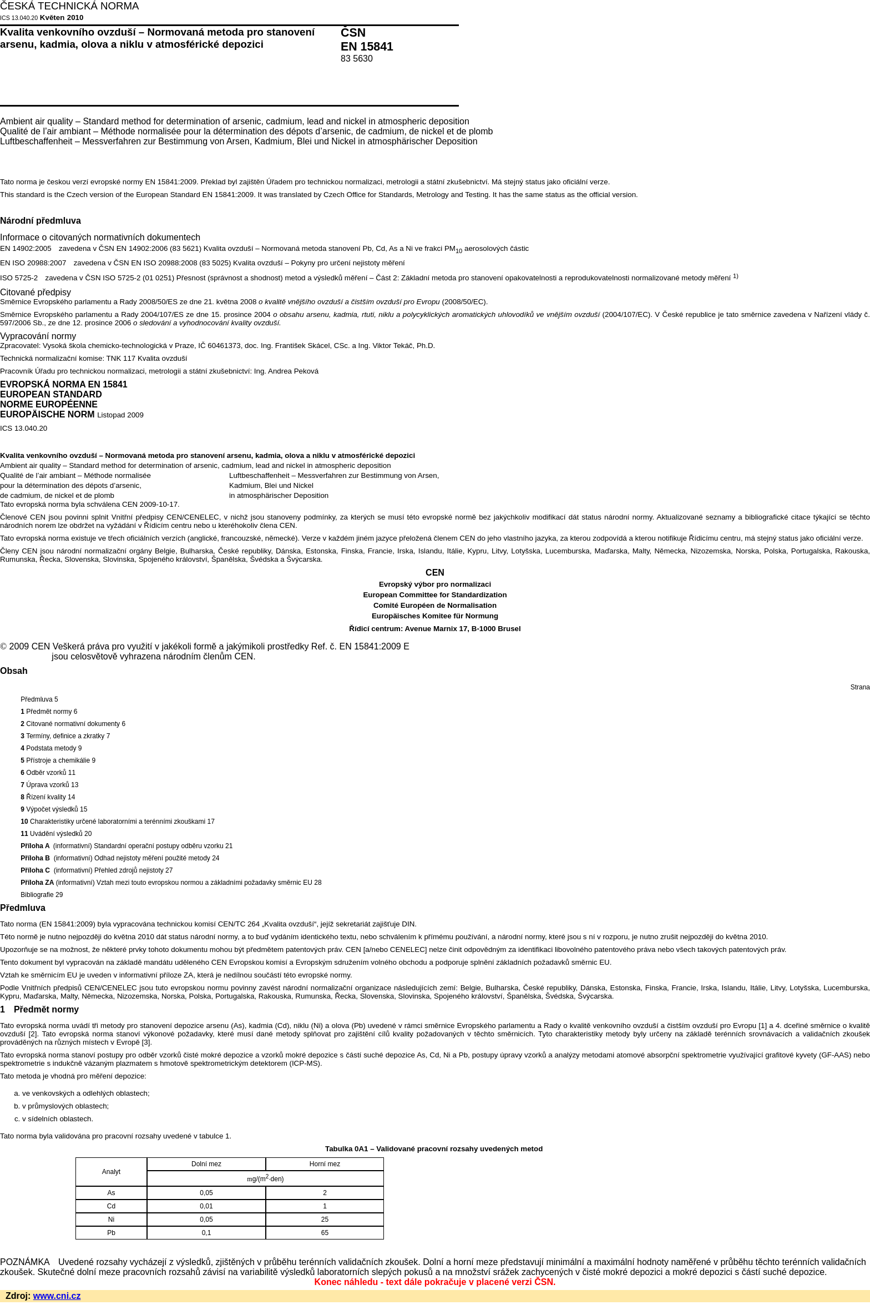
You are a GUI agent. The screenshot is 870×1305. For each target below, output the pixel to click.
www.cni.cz (57, 1296)
